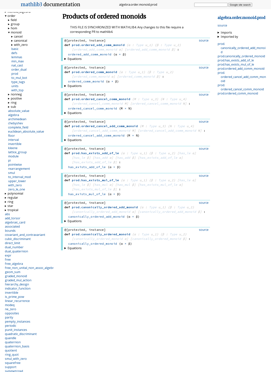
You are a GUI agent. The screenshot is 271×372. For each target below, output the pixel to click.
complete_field (18, 127)
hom (14, 28)
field (14, 20)
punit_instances (16, 330)
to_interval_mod (19, 177)
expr (8, 255)
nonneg (16, 94)
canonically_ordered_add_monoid (102, 212)
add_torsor (12, 218)
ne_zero (10, 309)
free (8, 259)
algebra (13, 115)
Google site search (240, 4)
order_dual (19, 69)
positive (16, 98)
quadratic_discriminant (21, 334)
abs (7, 214)
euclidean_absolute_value (26, 131)
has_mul (101, 184)
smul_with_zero (16, 359)
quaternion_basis (17, 346)
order (11, 16)
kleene (13, 148)
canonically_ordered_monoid (98, 239)
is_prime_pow (14, 297)
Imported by (229, 37)
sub (13, 107)
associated (12, 226)
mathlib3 (31, 5)
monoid (16, 32)
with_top (17, 90)
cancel (18, 36)
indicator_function (17, 288)
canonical (20, 40)
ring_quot (12, 354)
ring (14, 102)
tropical (13, 210)
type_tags (18, 82)
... (241, 18)
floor (11, 136)
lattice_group (17, 152)
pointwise (15, 164)
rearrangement (19, 169)
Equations (75, 59)
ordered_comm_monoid (92, 76)
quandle (10, 338)
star (10, 206)
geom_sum (12, 272)
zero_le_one (16, 189)
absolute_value (18, 111)
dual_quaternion (16, 251)
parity (9, 317)
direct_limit (12, 243)
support (10, 367)
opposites (12, 313)
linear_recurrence (17, 301)
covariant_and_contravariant (25, 235)
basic (14, 49)
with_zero (21, 45)
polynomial (15, 193)
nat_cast (17, 65)
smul (11, 173)
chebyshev (15, 123)
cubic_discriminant (18, 239)
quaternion (13, 342)
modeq (9, 305)
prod (14, 74)
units (14, 86)
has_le (184, 153)
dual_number (14, 247)
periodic (10, 326)
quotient (11, 350)
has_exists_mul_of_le (158, 184)
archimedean (17, 119)
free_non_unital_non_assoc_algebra (30, 268)
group (15, 24)
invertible (14, 144)
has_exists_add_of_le (158, 157)
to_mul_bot (19, 78)
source (222, 25)
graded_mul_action (18, 280)
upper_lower (17, 181)
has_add (101, 157)
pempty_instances (17, 321)
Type (139, 45)
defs (14, 53)
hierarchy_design (17, 284)
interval (13, 140)
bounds (10, 231)
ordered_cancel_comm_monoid (98, 103)
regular (13, 197)
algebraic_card (15, 222)
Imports (226, 32)
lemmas (16, 57)
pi (9, 160)
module (13, 156)
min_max (17, 61)
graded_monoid (16, 276)
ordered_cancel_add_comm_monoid (102, 130)
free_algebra (14, 264)
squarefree (13, 363)
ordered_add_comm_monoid (95, 49)
